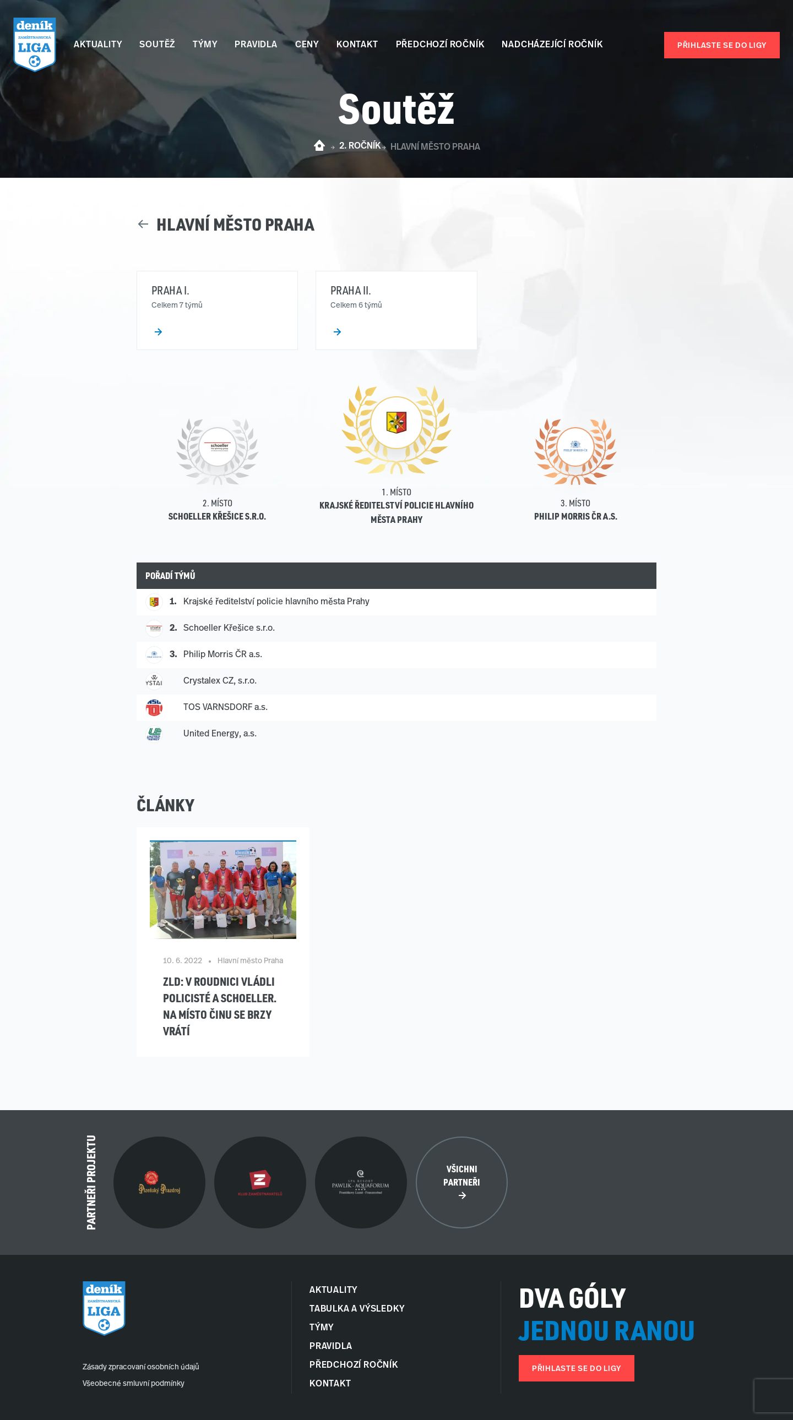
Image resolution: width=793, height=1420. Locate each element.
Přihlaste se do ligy (722, 46)
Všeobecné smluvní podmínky (133, 1384)
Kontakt (357, 45)
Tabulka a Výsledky (356, 1309)
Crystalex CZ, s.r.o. (220, 681)
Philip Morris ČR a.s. (575, 516)
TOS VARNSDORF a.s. (225, 707)
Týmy (205, 45)
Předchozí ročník (440, 45)
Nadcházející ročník (552, 45)
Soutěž (157, 45)
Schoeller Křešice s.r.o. (217, 516)
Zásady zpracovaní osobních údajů (141, 1367)
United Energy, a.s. (220, 734)
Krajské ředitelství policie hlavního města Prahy (276, 602)
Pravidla (256, 45)
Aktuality (98, 45)
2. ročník (360, 146)
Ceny (307, 45)
